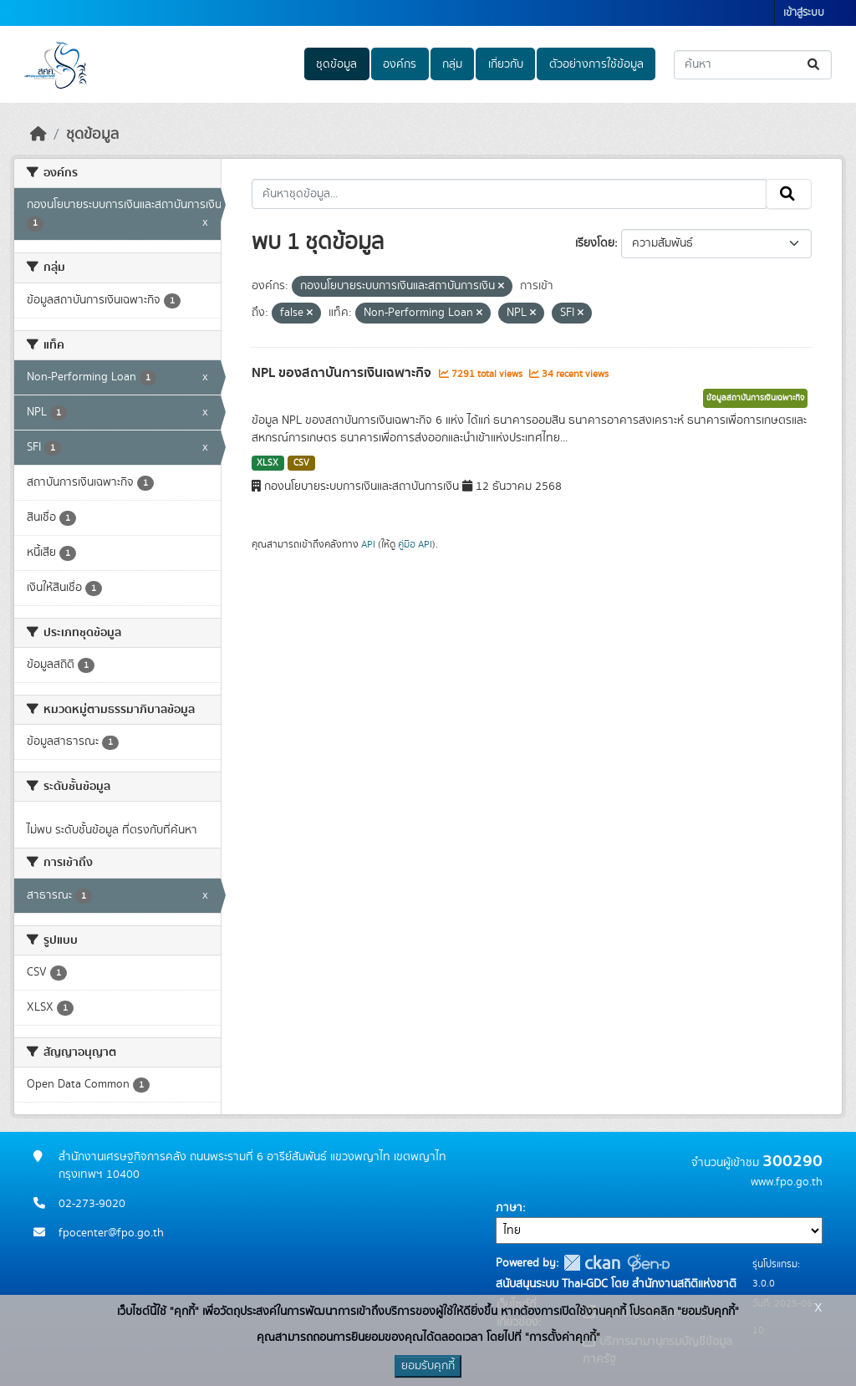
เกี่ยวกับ (505, 64)
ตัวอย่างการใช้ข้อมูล (596, 64)
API (368, 544)
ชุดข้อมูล (336, 64)
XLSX (267, 463)
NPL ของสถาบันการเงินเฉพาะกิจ (343, 373)
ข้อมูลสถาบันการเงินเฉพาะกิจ (755, 398)
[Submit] (815, 64)
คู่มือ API (415, 544)
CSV (301, 463)
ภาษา (509, 1208)
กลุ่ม (452, 64)
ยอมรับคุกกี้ (428, 1366)
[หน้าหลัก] (38, 134)
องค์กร (399, 64)
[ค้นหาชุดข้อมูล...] (753, 64)
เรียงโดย (594, 243)
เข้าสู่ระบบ (803, 13)
